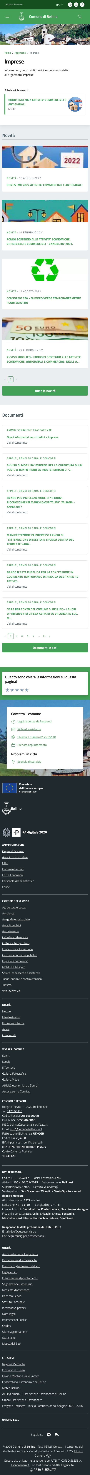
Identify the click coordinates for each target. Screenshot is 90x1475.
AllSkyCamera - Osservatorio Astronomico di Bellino (34, 1394)
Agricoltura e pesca (14, 907)
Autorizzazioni (10, 931)
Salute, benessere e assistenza (21, 973)
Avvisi (5, 1029)
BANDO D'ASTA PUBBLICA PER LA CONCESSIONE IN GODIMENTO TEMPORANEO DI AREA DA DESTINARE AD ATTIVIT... (42, 576)
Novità (12, 178)
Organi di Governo (13, 851)
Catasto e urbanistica (15, 937)
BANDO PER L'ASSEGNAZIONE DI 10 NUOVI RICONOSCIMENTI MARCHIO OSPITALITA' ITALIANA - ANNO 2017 (41, 502)
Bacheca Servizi (11, 1296)
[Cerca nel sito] (80, 16)
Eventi (6, 1055)
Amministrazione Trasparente (20, 1254)
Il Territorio (8, 1067)
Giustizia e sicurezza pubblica (19, 955)
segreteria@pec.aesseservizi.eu (27, 1236)
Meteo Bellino (10, 1388)
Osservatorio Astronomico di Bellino (24, 1382)
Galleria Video (10, 1079)
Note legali (9, 1313)
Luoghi (6, 1061)
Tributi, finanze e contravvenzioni (22, 979)
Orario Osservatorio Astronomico (22, 1400)
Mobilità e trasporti (13, 967)
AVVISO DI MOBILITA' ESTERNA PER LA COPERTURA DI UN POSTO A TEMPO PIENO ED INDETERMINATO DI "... (44, 467)
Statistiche (9, 1337)
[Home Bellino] (36, 16)
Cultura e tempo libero (15, 943)
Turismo (6, 985)
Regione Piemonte (13, 1364)
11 (44, 635)
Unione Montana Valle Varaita (20, 1376)
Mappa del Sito (11, 1343)
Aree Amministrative (15, 857)
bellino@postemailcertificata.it (29, 1124)
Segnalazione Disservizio (17, 1284)
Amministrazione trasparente (29, 430)
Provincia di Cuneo (13, 1370)
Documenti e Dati (13, 869)
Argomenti (20, 53)
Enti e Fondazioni (12, 875)
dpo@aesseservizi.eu (23, 1231)
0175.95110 (14, 1111)
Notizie (6, 1011)
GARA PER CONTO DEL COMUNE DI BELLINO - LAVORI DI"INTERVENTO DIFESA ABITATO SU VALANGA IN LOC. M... (42, 613)
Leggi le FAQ (10, 1272)
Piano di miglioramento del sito (21, 1266)
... (39, 635)
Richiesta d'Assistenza (15, 1290)
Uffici (5, 863)
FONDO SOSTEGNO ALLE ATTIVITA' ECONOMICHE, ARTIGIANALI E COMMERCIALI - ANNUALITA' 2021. (40, 241)
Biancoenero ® (20, 1465)
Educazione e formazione (17, 949)
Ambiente (8, 913)
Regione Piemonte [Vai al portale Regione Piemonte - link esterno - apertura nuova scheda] (14, 4)
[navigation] (7, 16)
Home (7, 53)
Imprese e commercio (15, 961)
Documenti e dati (45, 647)
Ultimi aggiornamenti (15, 1331)
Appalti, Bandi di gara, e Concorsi (31, 458)
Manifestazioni (11, 1017)
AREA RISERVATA (42, 1469)
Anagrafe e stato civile (16, 919)
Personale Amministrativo (18, 881)
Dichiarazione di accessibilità (19, 1260)
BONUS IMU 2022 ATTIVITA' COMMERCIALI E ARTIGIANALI (44, 185)
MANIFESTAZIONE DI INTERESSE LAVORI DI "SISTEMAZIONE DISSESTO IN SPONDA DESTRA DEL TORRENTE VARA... (40, 539)
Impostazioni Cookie (14, 1319)
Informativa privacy (14, 1308)
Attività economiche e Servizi (20, 1085)
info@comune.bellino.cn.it (26, 1129)
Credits (6, 1325)
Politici (6, 887)
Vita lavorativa (11, 991)
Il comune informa (13, 1023)
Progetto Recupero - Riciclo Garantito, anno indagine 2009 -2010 (42, 1405)
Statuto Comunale (13, 1302)
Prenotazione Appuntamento (20, 1278)
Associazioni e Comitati (16, 1091)
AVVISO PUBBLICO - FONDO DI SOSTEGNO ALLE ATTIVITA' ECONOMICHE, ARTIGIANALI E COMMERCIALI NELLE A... (44, 359)
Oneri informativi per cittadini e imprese (32, 437)
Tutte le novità (45, 390)
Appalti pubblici (11, 925)
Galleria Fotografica (14, 1073)
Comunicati (9, 1035)
